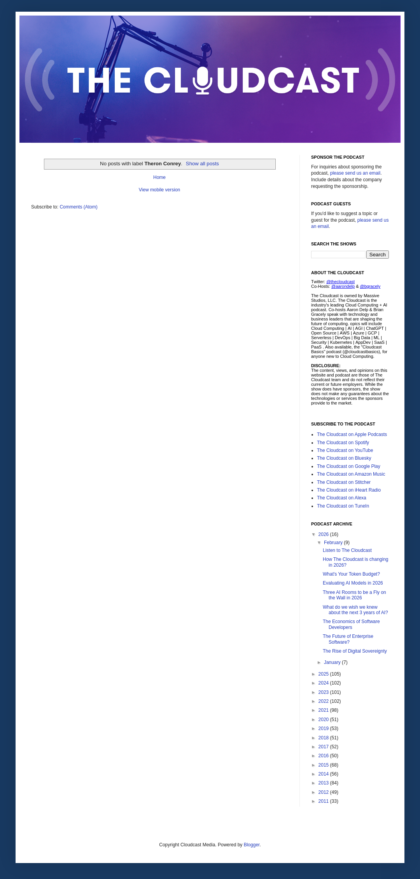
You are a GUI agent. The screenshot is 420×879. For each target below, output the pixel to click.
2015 (324, 765)
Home (159, 177)
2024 (324, 683)
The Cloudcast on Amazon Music (351, 474)
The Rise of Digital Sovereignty (355, 651)
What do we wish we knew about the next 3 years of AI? (355, 609)
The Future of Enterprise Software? (348, 639)
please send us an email (355, 173)
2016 (324, 755)
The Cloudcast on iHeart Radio (349, 490)
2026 (324, 534)
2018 (324, 738)
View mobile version (159, 190)
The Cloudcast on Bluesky (344, 458)
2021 (324, 710)
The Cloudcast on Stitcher (344, 482)
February (334, 542)
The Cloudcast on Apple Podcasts (352, 434)
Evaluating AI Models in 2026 (353, 583)
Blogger (252, 844)
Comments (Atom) (78, 207)
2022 (324, 701)
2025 (324, 674)
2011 (324, 801)
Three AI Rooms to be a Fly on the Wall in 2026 (354, 595)
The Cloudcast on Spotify (343, 442)
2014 (324, 774)
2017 (324, 746)
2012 (324, 792)
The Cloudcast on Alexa (341, 498)
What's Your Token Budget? (351, 574)
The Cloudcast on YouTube (345, 450)
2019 (324, 728)
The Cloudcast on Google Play (348, 466)
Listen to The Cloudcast (347, 550)
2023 (324, 692)
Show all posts (202, 163)
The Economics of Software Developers (351, 624)
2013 (324, 783)
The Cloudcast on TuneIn (343, 506)
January (333, 662)
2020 (324, 719)
